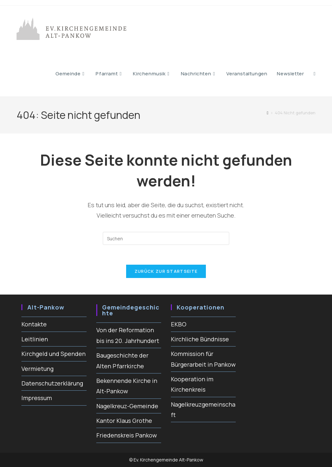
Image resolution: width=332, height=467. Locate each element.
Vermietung (37, 368)
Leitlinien (34, 339)
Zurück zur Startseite (166, 271)
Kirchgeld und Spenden (53, 354)
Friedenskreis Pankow (126, 435)
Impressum (36, 398)
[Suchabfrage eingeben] (166, 238)
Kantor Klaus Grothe (124, 420)
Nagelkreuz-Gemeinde (127, 406)
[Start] (267, 113)
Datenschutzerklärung (52, 383)
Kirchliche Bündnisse (200, 339)
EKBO (178, 324)
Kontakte (34, 324)
